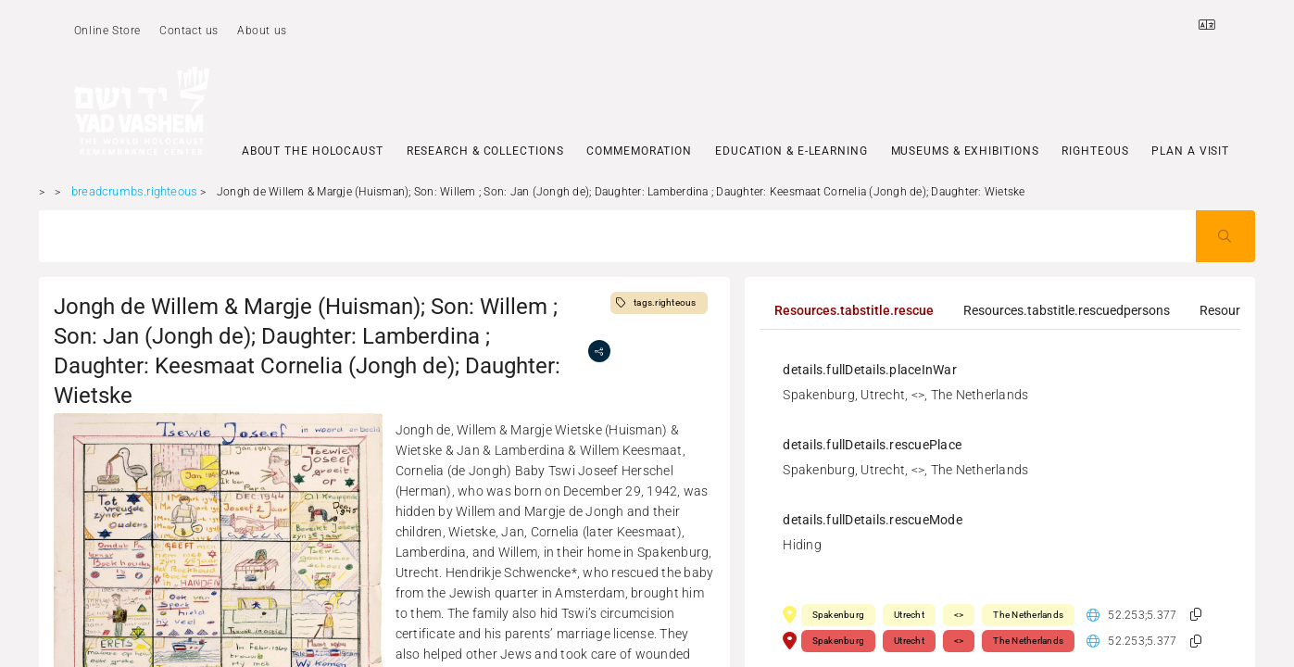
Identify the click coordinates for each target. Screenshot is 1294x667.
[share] (599, 351)
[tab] (854, 310)
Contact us (189, 30)
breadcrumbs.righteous (134, 191)
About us (262, 30)
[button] (1195, 615)
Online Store (107, 30)
